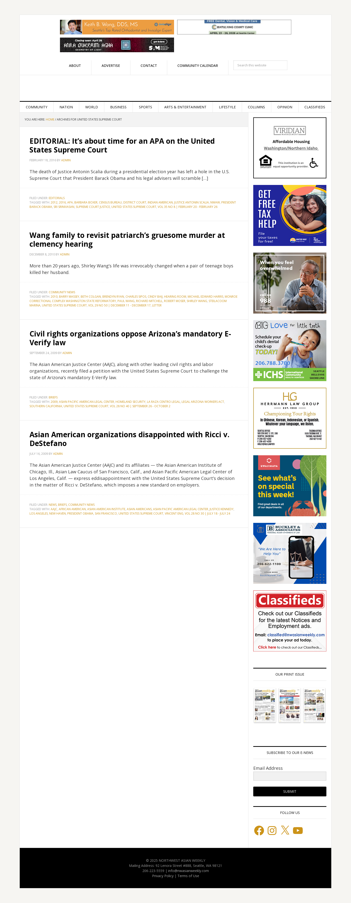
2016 (62, 202)
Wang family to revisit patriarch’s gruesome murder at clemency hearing (127, 239)
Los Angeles (38, 513)
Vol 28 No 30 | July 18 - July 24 (207, 513)
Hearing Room (175, 296)
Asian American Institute (106, 509)
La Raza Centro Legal (163, 402)
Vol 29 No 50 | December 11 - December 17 (119, 305)
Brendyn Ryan (113, 296)
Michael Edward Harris (205, 296)
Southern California (45, 406)
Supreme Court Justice (93, 207)
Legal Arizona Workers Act (203, 402)
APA (70, 202)
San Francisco (106, 513)
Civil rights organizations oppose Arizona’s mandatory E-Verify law (130, 338)
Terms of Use (188, 875)
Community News (62, 292)
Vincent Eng (174, 513)
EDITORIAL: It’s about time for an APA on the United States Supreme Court (122, 145)
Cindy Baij (155, 296)
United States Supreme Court (133, 207)
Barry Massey (69, 296)
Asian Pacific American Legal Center (86, 402)
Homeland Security (131, 402)
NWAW (215, 202)
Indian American (160, 202)
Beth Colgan (91, 296)
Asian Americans (139, 509)
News (53, 505)
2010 (54, 296)
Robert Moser (174, 301)
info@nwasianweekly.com (188, 870)
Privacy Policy (163, 875)
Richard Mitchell (149, 301)
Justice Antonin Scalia (191, 202)
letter (157, 305)
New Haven (57, 513)
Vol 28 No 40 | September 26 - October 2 (140, 406)
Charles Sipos (136, 296)
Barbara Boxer (86, 202)
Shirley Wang (197, 301)
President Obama (80, 513)
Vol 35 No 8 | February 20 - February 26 (187, 207)
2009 (54, 402)
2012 (54, 202)
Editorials (57, 198)
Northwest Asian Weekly (175, 88)
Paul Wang (126, 301)
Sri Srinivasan (64, 207)
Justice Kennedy (222, 509)
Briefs (53, 397)
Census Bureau (110, 202)
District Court (134, 202)
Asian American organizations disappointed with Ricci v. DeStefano (130, 438)
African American (72, 509)
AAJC (54, 509)
